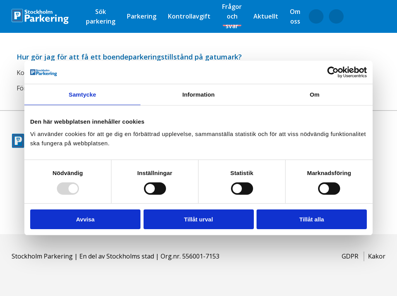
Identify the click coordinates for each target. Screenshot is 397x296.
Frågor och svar (232, 16)
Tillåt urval (198, 219)
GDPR (350, 256)
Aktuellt (265, 16)
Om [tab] (314, 94)
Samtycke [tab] (82, 94)
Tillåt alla (311, 219)
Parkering (141, 16)
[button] (198, 56)
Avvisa (85, 219)
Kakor (376, 256)
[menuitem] (100, 16)
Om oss (295, 16)
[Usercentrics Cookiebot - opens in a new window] (333, 72)
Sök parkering (100, 16)
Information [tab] (198, 94)
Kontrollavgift (189, 16)
